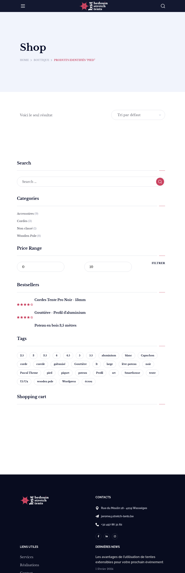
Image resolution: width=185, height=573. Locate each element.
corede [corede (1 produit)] (40, 364)
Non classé (26, 228)
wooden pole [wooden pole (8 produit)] (45, 381)
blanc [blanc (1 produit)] (128, 355)
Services (26, 557)
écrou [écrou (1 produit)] (88, 381)
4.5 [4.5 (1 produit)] (68, 355)
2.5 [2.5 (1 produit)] (22, 355)
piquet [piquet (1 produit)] (65, 372)
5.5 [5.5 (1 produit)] (91, 355)
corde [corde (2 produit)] (23, 364)
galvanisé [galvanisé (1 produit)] (59, 364)
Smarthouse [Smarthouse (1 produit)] (132, 372)
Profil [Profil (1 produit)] (99, 372)
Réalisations (29, 565)
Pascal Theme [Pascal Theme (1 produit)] (29, 372)
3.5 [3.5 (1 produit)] (45, 355)
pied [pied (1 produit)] (49, 372)
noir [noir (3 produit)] (148, 364)
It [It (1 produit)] (97, 364)
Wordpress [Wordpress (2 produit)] (69, 381)
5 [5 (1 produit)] (79, 355)
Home (24, 60)
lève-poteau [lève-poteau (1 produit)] (129, 364)
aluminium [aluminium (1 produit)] (109, 355)
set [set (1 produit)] (114, 372)
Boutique (41, 60)
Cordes (24, 221)
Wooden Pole (29, 236)
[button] (163, 6)
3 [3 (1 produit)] (33, 355)
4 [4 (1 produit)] (56, 355)
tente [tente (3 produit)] (152, 372)
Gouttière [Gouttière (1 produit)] (80, 364)
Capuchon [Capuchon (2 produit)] (147, 355)
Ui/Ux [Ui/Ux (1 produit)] (24, 381)
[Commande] (138, 115)
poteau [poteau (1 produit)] (82, 372)
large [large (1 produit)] (110, 364)
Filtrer (158, 263)
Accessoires (27, 213)
